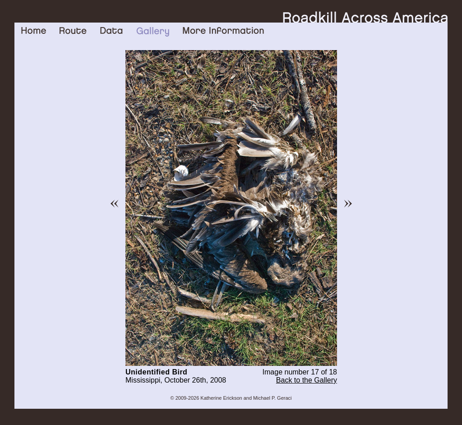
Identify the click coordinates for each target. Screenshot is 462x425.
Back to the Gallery (306, 380)
